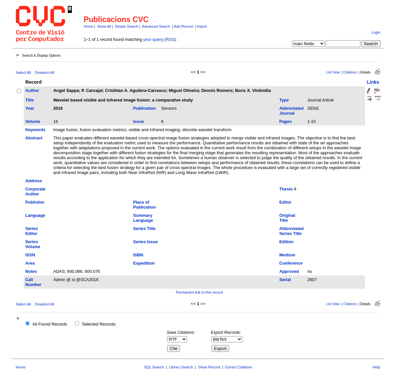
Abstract (34, 137)
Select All (23, 72)
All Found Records (49, 324)
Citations (350, 72)
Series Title (144, 228)
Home (88, 26)
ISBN (138, 254)
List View (333, 72)
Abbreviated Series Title (291, 231)
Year (29, 108)
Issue (138, 121)
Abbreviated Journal (291, 111)
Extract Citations (238, 367)
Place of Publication (144, 205)
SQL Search (154, 367)
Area (30, 263)
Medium (287, 254)
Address (33, 180)
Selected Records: (99, 324)
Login (375, 32)
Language (35, 215)
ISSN (30, 254)
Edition (286, 241)
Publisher (35, 202)
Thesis (286, 189)
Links (373, 82)
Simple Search (126, 26)
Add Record (183, 26)
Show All (104, 26)
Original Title (287, 218)
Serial (285, 279)
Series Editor (31, 231)
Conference (290, 263)
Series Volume (32, 244)
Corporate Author (35, 191)
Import (202, 26)
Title (29, 100)
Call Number (33, 282)
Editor (285, 202)
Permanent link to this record (199, 292)
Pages (285, 121)
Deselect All (44, 72)
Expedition (144, 263)
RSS (170, 39)
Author (32, 90)
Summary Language (143, 218)
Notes (31, 271)
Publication (144, 108)
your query (153, 39)
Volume (32, 121)
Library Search (181, 367)
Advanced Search (156, 26)
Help (376, 367)
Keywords (35, 129)
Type (284, 100)
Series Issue (145, 241)
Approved (289, 271)
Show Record (209, 367)
